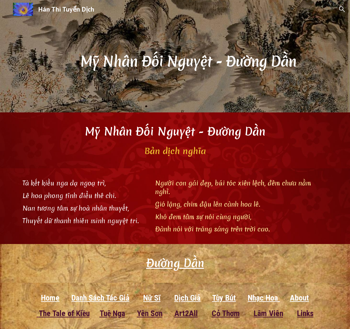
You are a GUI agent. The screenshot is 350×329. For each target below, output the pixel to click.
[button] (342, 9)
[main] (188, 56)
